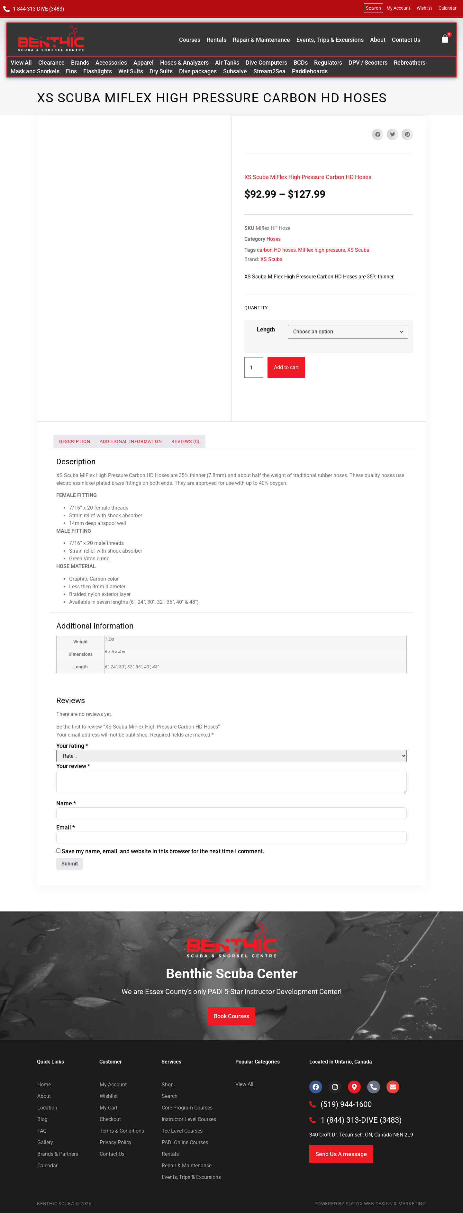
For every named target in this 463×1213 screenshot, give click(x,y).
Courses (189, 40)
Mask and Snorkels (35, 71)
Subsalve (235, 71)
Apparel (143, 62)
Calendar (448, 8)
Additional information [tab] (131, 441)
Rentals (216, 40)
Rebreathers (409, 62)
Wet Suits (130, 71)
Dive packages (198, 71)
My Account (398, 8)
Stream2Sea (269, 71)
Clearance (51, 62)
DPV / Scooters (368, 62)
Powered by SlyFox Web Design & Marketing (370, 1203)
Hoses (274, 239)
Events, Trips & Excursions (330, 40)
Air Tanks (227, 62)
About (378, 40)
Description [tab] (74, 441)
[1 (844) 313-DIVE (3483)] (312, 1120)
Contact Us (406, 40)
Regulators (328, 62)
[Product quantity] (253, 367)
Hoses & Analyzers (184, 62)
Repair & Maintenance (261, 40)
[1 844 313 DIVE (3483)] (6, 9)
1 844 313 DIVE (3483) (38, 9)
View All (21, 62)
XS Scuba (358, 250)
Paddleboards (310, 71)
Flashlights (97, 71)
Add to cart (286, 367)
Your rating (72, 746)
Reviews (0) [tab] (185, 441)
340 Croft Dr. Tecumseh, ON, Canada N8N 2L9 (361, 1135)
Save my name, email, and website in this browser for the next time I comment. (163, 851)
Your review (73, 766)
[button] (378, 134)
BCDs (301, 62)
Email (65, 827)
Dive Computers (266, 62)
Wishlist (424, 8)
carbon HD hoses (276, 250)
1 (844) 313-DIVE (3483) (361, 1120)
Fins (71, 71)
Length (266, 329)
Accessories (111, 62)
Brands (80, 62)
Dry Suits (161, 71)
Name (66, 803)
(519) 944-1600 (346, 1104)
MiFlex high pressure (321, 250)
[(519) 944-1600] (312, 1104)
